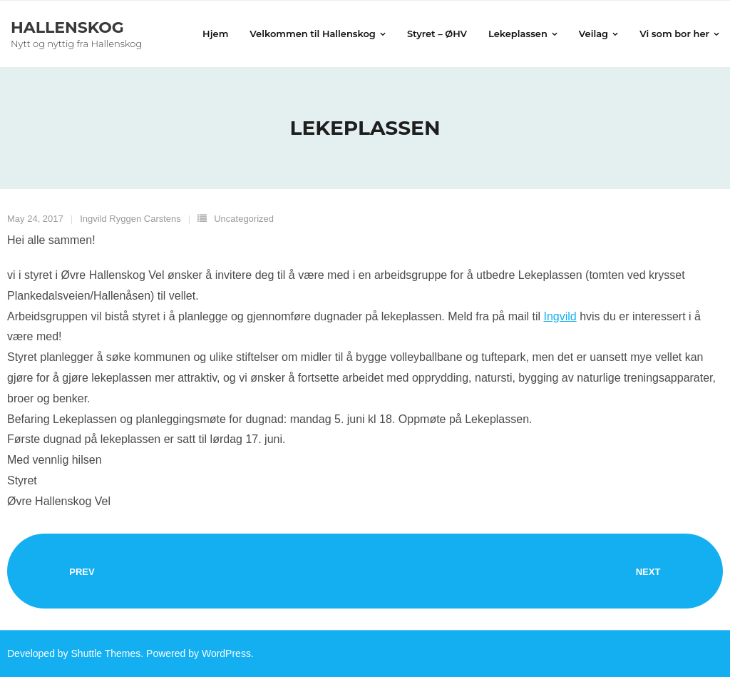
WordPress (226, 653)
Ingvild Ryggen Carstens (130, 218)
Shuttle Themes (106, 653)
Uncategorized (244, 218)
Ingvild (559, 316)
